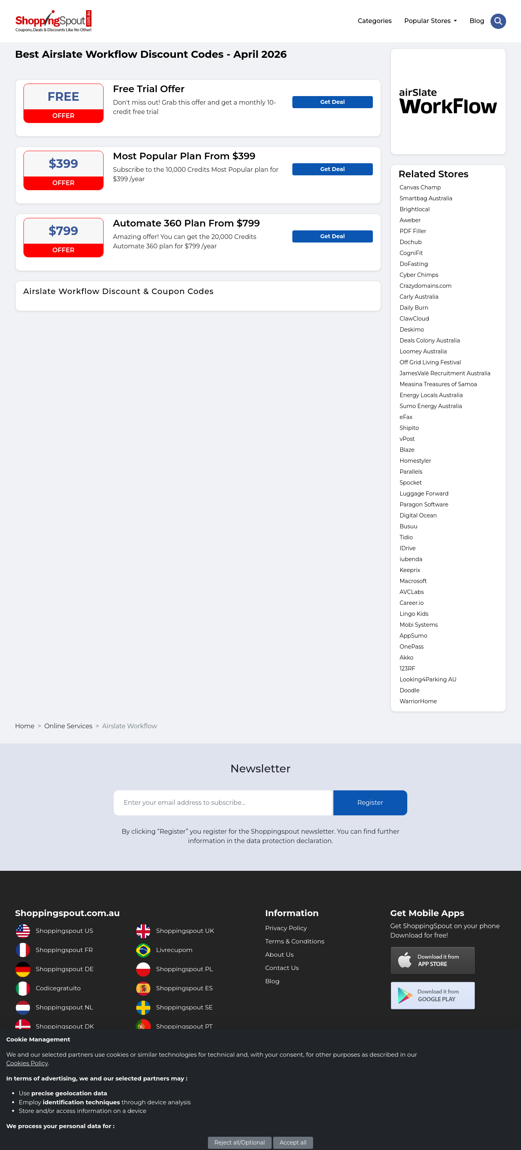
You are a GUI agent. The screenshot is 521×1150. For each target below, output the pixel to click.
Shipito (409, 427)
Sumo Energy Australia (431, 405)
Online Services (68, 725)
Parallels (411, 470)
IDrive (408, 547)
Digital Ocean (418, 514)
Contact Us (282, 967)
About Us (279, 953)
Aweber (410, 219)
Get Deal (332, 100)
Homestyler (415, 460)
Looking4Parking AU (428, 678)
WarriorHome (418, 700)
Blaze (407, 449)
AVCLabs (412, 591)
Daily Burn (414, 306)
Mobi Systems (419, 624)
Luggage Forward (424, 492)
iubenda (411, 558)
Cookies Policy (27, 1063)
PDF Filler (413, 230)
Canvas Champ (420, 186)
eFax (406, 416)
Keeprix (410, 569)
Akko (407, 656)
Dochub (411, 241)
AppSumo (414, 634)
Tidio (406, 536)
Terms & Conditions (295, 940)
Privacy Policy (286, 927)
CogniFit (411, 252)
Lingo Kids (414, 613)
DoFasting (414, 263)
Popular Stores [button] (428, 20)
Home (25, 725)
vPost (407, 438)
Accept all (293, 1142)
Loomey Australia (423, 350)
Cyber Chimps (419, 274)
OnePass (412, 645)
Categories (375, 20)
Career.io (412, 602)
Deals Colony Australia (430, 339)
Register (370, 802)
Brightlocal (415, 208)
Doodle (410, 689)
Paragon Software (424, 503)
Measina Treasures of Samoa (438, 383)
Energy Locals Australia (431, 394)
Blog (476, 20)
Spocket (411, 481)
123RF (407, 667)
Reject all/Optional (240, 1142)
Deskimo (412, 328)
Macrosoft (413, 580)
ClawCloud (414, 317)
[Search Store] (498, 21)
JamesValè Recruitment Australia (445, 372)
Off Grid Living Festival (430, 361)
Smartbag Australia (426, 197)
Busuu (409, 525)
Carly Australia (419, 296)
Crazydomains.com (426, 285)
